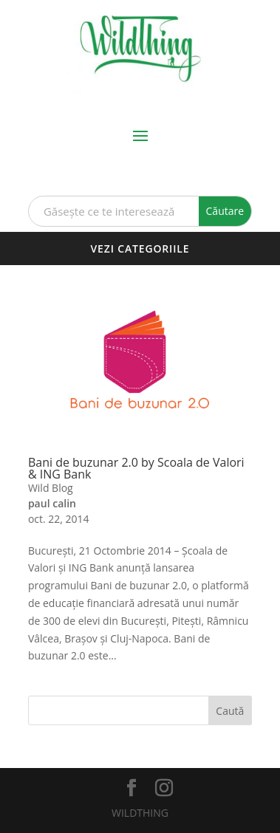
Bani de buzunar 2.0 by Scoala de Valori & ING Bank (136, 468)
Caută (230, 711)
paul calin (52, 503)
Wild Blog (50, 488)
